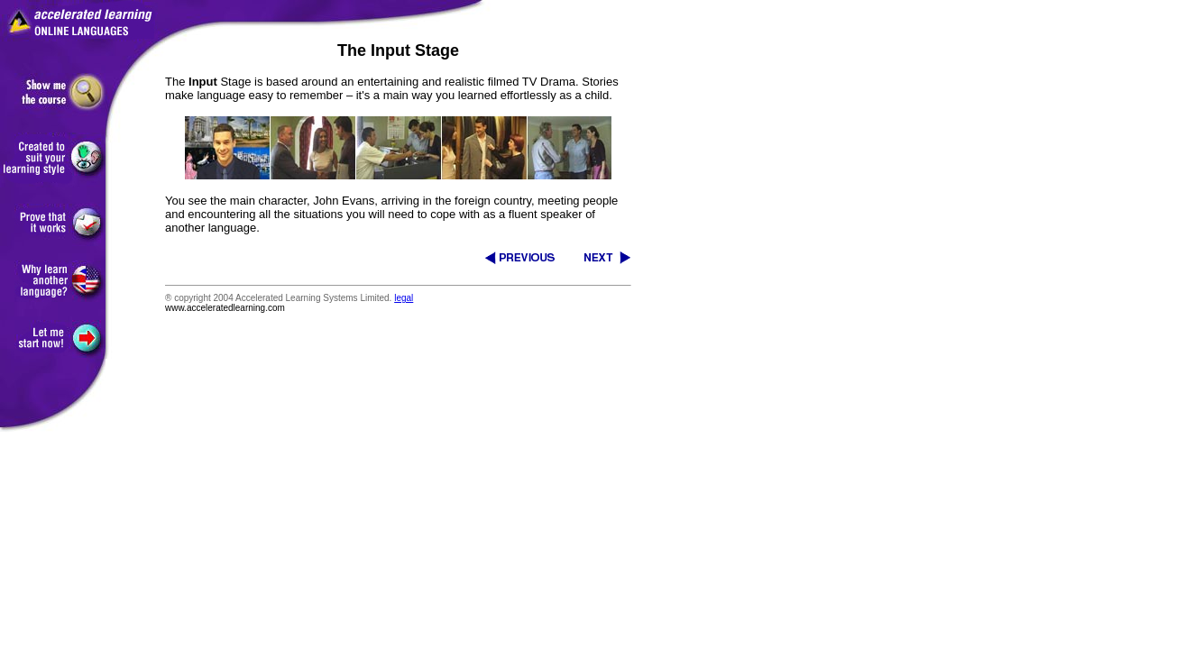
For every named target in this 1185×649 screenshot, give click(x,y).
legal (403, 298)
